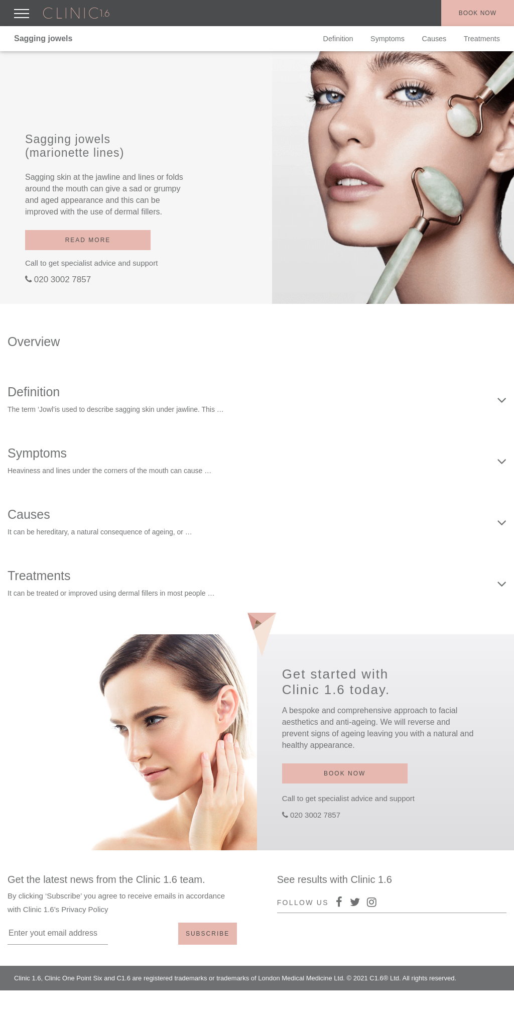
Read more (88, 240)
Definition (338, 39)
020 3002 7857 (62, 279)
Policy (452, 998)
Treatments (482, 39)
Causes (434, 39)
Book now (477, 13)
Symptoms (387, 39)
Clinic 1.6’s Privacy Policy (65, 909)
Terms (481, 998)
